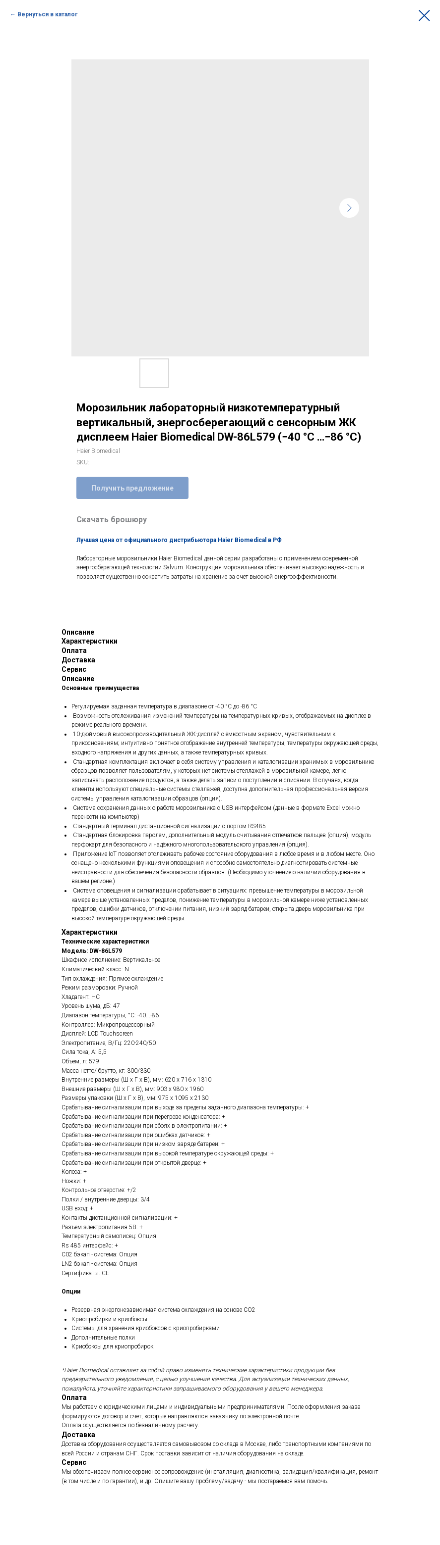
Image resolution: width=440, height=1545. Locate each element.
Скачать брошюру (111, 519)
